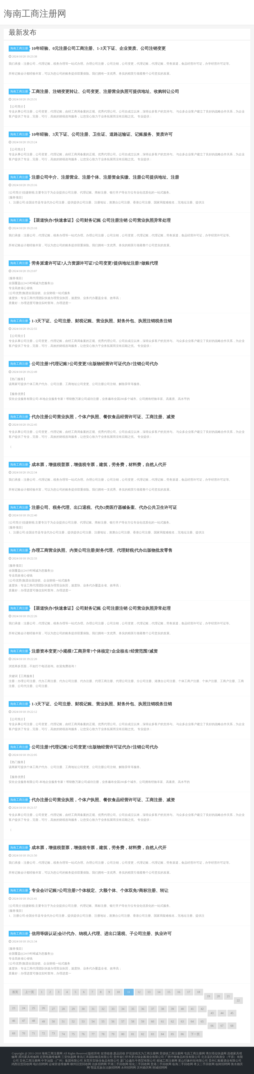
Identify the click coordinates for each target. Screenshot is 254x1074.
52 (73, 1021)
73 (53, 1033)
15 (168, 992)
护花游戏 (132, 1053)
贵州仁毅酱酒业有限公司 (225, 1059)
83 (152, 1034)
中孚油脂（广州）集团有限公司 (62, 1059)
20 (218, 996)
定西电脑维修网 (50, 1056)
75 (73, 1034)
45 (231, 1013)
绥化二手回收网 (139, 1062)
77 (93, 1034)
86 (182, 1034)
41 (192, 1009)
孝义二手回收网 (204, 1062)
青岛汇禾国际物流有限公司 (95, 1056)
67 (222, 1025)
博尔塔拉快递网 (216, 1053)
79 (112, 1034)
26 (43, 1008)
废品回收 (119, 1053)
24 (23, 1008)
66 (212, 1025)
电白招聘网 (40, 1062)
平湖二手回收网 (117, 1062)
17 (188, 992)
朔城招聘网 (159, 1065)
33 (112, 1009)
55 (102, 1021)
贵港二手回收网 (161, 1062)
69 (13, 1033)
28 (63, 1009)
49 (43, 1021)
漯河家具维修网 (28, 1056)
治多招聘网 (99, 1062)
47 (23, 1020)
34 (122, 1009)
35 (132, 1009)
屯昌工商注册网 (194, 1053)
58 (132, 1021)
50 (53, 1021)
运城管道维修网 (59, 1062)
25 (33, 1008)
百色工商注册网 (30, 1059)
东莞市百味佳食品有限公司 (101, 1059)
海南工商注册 (20, 48)
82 (142, 1034)
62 (172, 1021)
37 (152, 1009)
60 (152, 1021)
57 (122, 1021)
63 (182, 1021)
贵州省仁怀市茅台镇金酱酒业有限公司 (138, 1056)
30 (83, 1009)
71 (33, 1033)
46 (13, 1020)
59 (142, 1021)
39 (172, 1009)
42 (202, 1009)
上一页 (29, 992)
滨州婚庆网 (144, 1065)
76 (83, 1034)
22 (238, 1000)
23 (13, 1008)
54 (93, 1021)
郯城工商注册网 (167, 1059)
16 (178, 992)
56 (112, 1021)
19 (208, 996)
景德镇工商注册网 (171, 1053)
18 (198, 992)
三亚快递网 (68, 1056)
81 (132, 1034)
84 (162, 1034)
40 (182, 1009)
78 (102, 1034)
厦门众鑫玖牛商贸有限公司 (138, 1059)
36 (142, 1009)
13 (149, 992)
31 (93, 1009)
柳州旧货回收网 (80, 1062)
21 (228, 996)
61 (162, 1021)
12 (139, 992)
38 (162, 1009)
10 (118, 992)
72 (43, 1033)
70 (23, 1033)
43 (212, 1013)
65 (202, 1021)
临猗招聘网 (222, 1062)
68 (231, 1025)
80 (122, 1034)
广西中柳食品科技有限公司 (182, 1056)
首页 (15, 992)
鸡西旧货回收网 (21, 1062)
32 (102, 1009)
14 (159, 992)
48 (33, 1020)
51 (63, 1021)
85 (172, 1034)
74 (63, 1034)
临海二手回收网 (182, 1062)
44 (222, 1013)
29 (73, 1009)
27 (53, 1009)
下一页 (195, 1034)
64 (192, 1021)
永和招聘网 (128, 1065)
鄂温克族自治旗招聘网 (105, 1065)
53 (83, 1021)
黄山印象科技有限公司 (193, 1059)
